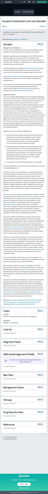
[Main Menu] (2, 2)
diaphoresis (30, 196)
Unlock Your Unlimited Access (24, 480)
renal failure (29, 90)
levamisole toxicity (9, 292)
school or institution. (33, 492)
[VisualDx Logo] (8, 2)
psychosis (36, 68)
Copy (41, 44)
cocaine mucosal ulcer (9, 302)
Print (5, 26)
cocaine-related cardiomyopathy (27, 302)
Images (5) (42, 26)
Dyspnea (21, 196)
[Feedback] (34, 2)
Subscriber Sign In (24, 488)
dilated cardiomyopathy (15, 227)
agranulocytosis (33, 292)
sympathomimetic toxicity (27, 304)
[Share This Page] (25, 2)
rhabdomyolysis (18, 90)
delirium (27, 68)
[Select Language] (29, 2)
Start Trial (24, 484)
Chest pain (6, 194)
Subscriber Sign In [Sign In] (42, 2)
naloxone (37, 249)
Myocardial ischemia (9, 204)
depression (25, 269)
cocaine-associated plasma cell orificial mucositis (27, 300)
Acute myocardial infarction (11, 76)
